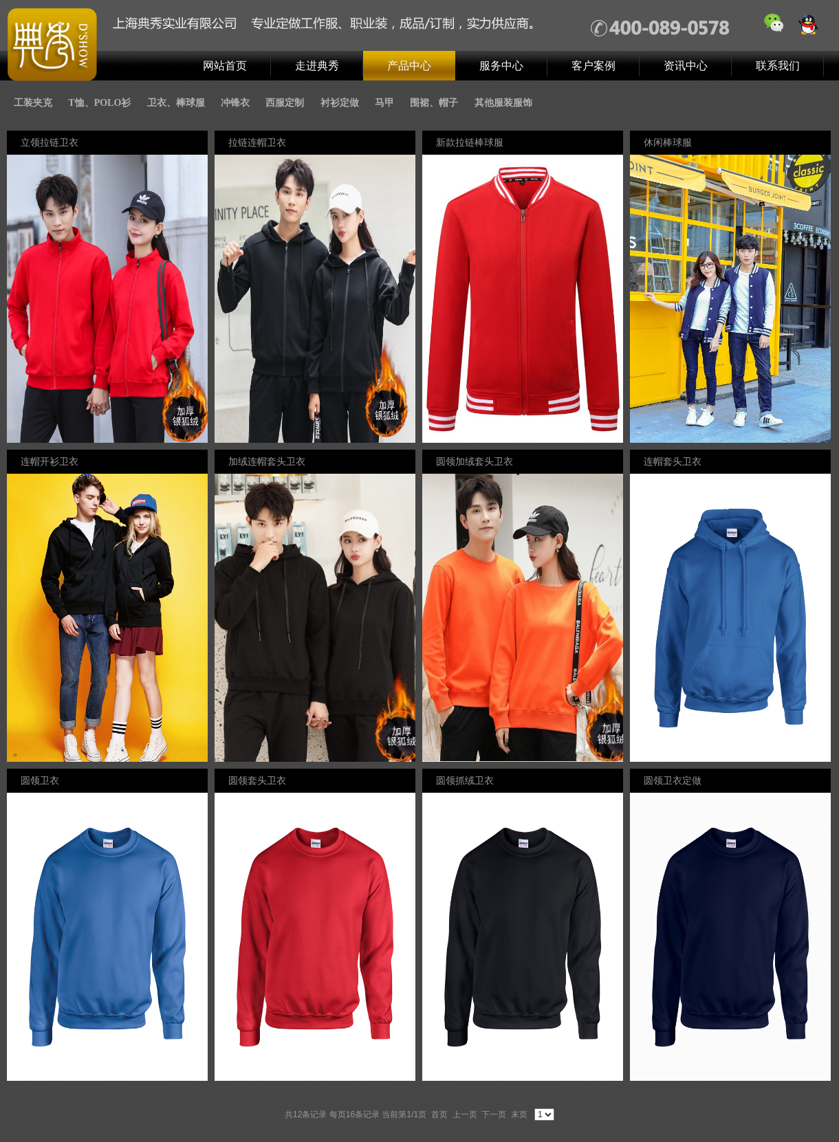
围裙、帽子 (434, 103)
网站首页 (225, 66)
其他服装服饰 (503, 103)
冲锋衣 (235, 103)
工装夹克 (33, 103)
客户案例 (593, 66)
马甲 (384, 103)
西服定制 (284, 103)
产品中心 (409, 66)
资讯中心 (686, 66)
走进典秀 (317, 66)
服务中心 (501, 66)
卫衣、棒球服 (176, 103)
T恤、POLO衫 (99, 103)
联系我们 (778, 66)
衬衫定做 (339, 103)
